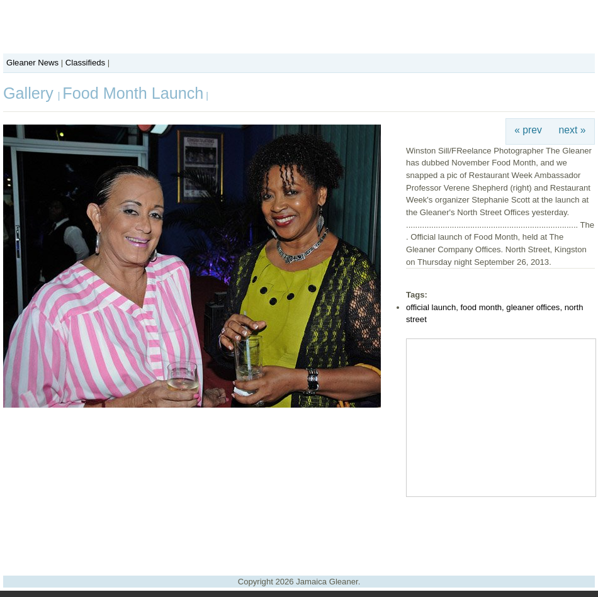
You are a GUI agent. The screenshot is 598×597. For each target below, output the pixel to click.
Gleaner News (32, 62)
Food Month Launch (132, 93)
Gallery (30, 93)
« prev (528, 130)
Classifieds (85, 62)
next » (572, 130)
